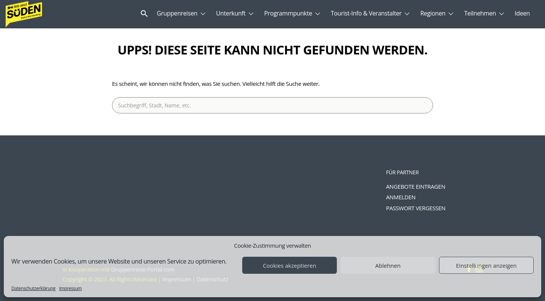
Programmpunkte (288, 13)
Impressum (70, 288)
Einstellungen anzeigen (486, 265)
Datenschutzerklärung (33, 288)
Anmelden (401, 197)
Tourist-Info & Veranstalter (366, 13)
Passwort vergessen (415, 208)
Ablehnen (388, 265)
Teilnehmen (480, 13)
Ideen (522, 13)
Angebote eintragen (415, 186)
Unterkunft (231, 13)
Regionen (432, 13)
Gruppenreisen (177, 13)
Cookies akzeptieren (289, 265)
